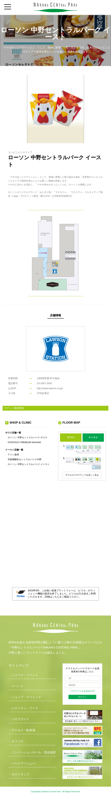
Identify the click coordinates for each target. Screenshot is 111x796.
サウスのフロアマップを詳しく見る (82, 475)
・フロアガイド (19, 719)
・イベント (16, 686)
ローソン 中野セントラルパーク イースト (28, 464)
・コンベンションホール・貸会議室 (32, 752)
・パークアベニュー (22, 763)
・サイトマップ (19, 774)
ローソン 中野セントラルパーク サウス (27, 437)
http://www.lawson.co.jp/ (50, 388)
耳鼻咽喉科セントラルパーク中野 (24, 459)
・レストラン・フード (23, 708)
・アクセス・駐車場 (22, 730)
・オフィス (16, 741)
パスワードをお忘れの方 (82, 691)
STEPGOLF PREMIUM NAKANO (24, 442)
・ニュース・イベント (23, 675)
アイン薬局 (13, 454)
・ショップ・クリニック (25, 697)
